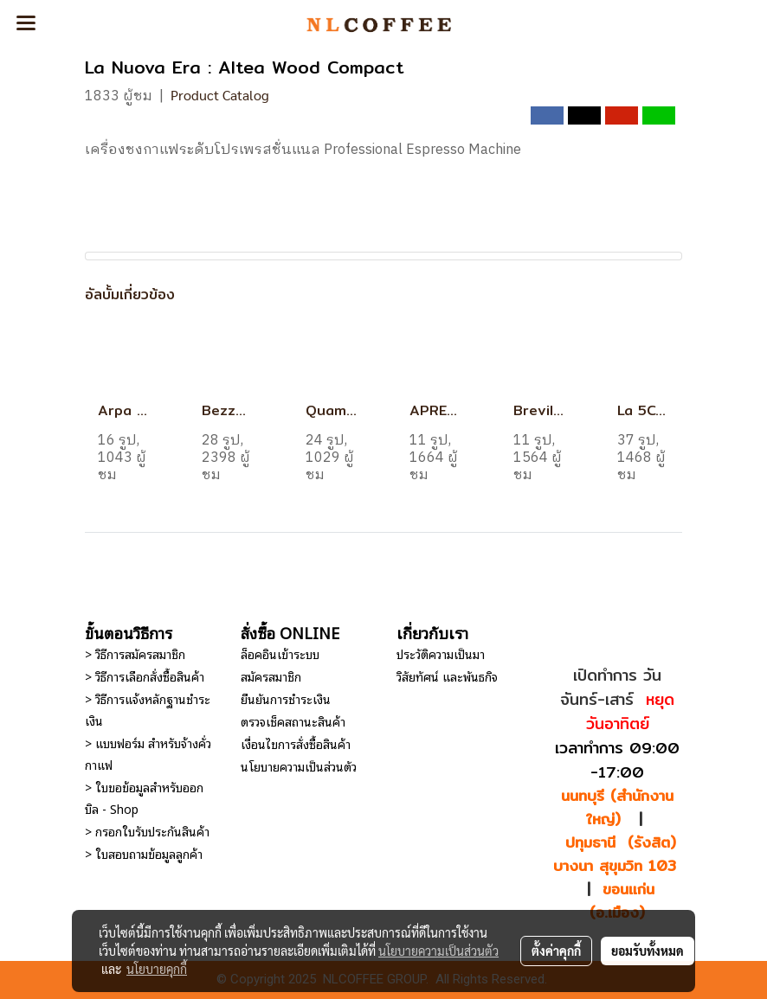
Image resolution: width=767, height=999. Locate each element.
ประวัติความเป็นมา (440, 653)
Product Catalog (220, 95)
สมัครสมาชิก (271, 676)
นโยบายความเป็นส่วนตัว (299, 766)
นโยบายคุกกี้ (156, 969)
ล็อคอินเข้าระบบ (280, 653)
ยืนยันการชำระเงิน (286, 698)
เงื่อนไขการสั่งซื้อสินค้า (296, 743)
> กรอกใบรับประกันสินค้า (147, 831)
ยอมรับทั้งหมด (647, 950)
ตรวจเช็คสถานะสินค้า (293, 721)
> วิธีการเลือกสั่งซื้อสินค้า (144, 676)
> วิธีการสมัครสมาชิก (135, 653)
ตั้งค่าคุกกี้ (556, 950)
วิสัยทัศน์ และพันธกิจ (447, 676)
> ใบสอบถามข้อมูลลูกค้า (144, 853)
